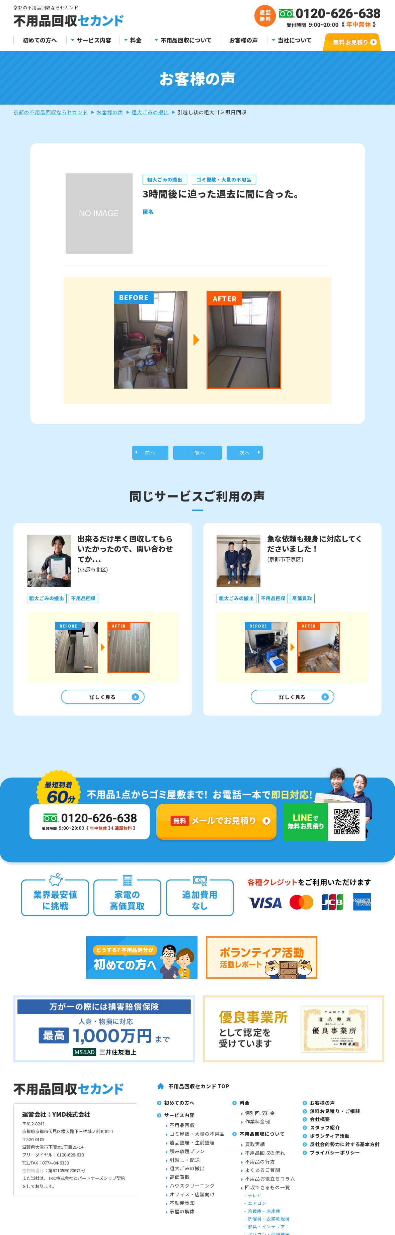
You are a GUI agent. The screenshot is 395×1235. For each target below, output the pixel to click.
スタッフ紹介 (325, 1132)
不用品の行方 (260, 1166)
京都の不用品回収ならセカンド (50, 112)
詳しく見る (101, 700)
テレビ (255, 1200)
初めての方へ (40, 40)
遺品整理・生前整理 (192, 1147)
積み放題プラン (187, 1155)
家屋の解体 (182, 1216)
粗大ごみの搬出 (150, 112)
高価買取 (180, 1182)
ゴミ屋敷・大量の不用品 (197, 1138)
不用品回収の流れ (265, 1157)
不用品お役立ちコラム (270, 1183)
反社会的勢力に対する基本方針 (345, 1148)
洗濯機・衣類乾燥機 (269, 1224)
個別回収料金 (260, 1117)
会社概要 (320, 1124)
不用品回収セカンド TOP (198, 1091)
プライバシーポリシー (335, 1157)
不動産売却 (182, 1207)
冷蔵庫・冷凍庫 (264, 1216)
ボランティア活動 (330, 1140)
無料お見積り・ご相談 (335, 1115)
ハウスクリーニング (192, 1190)
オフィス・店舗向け (192, 1199)
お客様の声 (243, 40)
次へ (244, 453)
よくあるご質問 (262, 1175)
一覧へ (197, 453)
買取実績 (255, 1149)
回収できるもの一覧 (267, 1192)
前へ (150, 453)
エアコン (257, 1208)
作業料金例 (257, 1126)
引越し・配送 (185, 1164)
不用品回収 (182, 1130)
